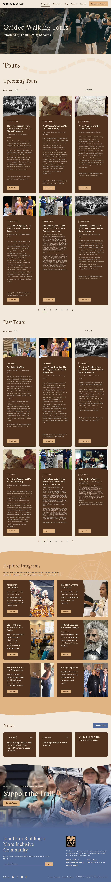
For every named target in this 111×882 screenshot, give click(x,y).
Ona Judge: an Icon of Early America (55, 743)
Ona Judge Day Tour (15, 367)
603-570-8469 (72, 865)
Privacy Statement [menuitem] (54, 877)
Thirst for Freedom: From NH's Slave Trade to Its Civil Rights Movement (19, 128)
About (73, 4)
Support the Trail (97, 4)
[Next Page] (73, 310)
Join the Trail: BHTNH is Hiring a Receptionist (89, 738)
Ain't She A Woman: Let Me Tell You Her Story (55, 127)
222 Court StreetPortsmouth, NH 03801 (75, 861)
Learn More (12, 611)
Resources (56, 4)
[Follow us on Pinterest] (26, 877)
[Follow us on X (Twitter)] (17, 877)
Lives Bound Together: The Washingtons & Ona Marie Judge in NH (19, 228)
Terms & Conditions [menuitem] (68, 877)
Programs (44, 4)
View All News (100, 725)
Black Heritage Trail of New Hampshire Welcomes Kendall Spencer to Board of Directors (19, 746)
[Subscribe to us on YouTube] (22, 877)
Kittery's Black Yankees (89, 479)
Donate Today (11, 803)
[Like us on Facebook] (13, 877)
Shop (66, 4)
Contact (83, 4)
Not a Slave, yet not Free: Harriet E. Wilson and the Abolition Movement (54, 228)
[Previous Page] (38, 310)
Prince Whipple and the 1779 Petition (89, 127)
